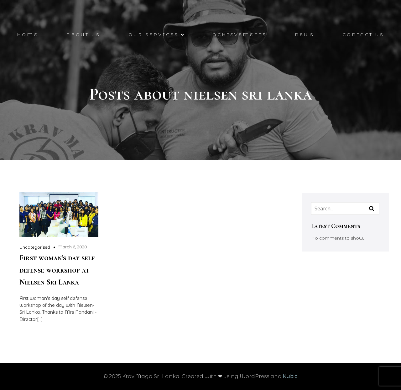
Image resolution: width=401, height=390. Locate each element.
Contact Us (363, 34)
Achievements (240, 34)
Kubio (290, 376)
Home (27, 34)
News (304, 34)
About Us (83, 34)
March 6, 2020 (72, 246)
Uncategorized (34, 247)
